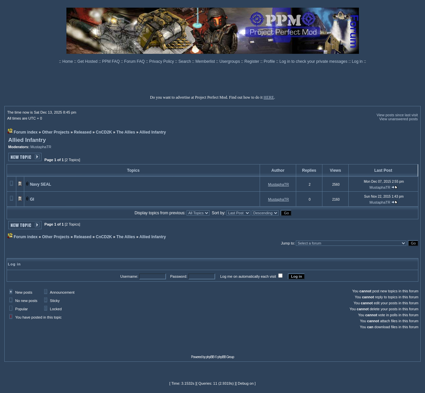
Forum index (26, 132)
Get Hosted (88, 61)
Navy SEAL (40, 184)
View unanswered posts (398, 119)
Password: (178, 276)
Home (68, 61)
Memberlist (206, 61)
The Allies (126, 132)
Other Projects (56, 132)
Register (252, 61)
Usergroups (230, 61)
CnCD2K (104, 132)
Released (83, 132)
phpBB (210, 357)
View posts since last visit (397, 115)
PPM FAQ (111, 61)
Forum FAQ (135, 61)
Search (185, 61)
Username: (129, 276)
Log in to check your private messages (313, 61)
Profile (270, 61)
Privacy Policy (162, 61)
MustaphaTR (40, 147)
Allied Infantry (152, 132)
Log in (357, 61)
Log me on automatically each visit (248, 276)
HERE (269, 97)
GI (32, 199)
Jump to (287, 243)
